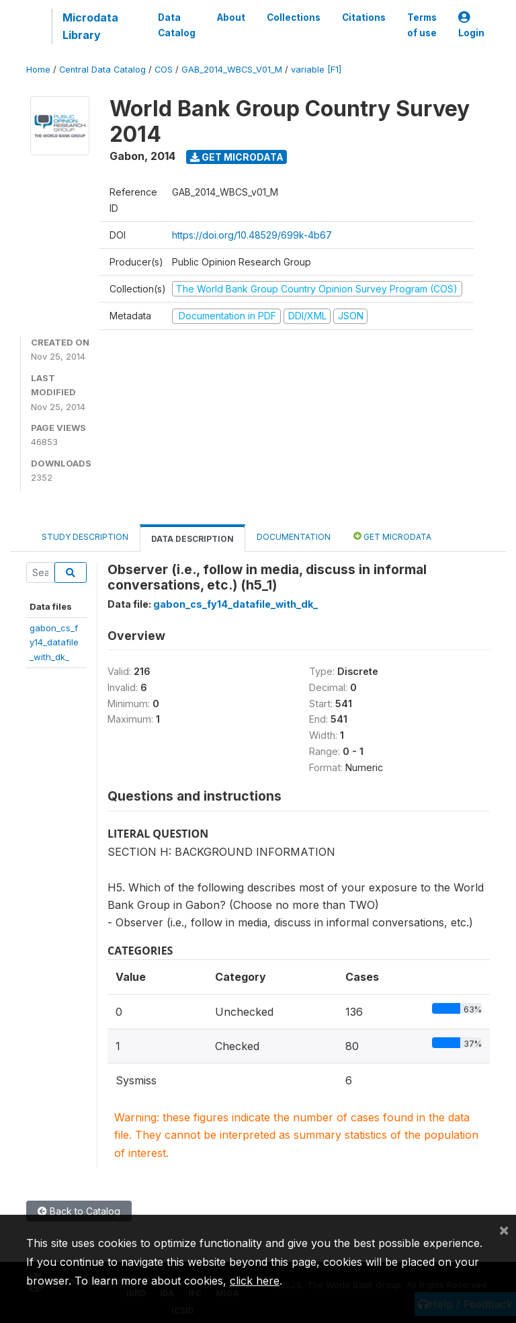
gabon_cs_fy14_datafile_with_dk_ (54, 642)
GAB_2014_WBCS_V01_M (231, 70)
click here (255, 1280)
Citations (364, 17)
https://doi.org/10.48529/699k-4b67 (252, 235)
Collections (293, 17)
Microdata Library (90, 26)
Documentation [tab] (294, 537)
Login (471, 25)
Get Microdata (237, 157)
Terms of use (422, 25)
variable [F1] (316, 70)
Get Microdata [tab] (392, 536)
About (231, 17)
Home (38, 70)
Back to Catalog (79, 1211)
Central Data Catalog (102, 70)
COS (164, 70)
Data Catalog (177, 25)
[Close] (504, 1229)
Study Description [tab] (85, 537)
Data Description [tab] (192, 539)
